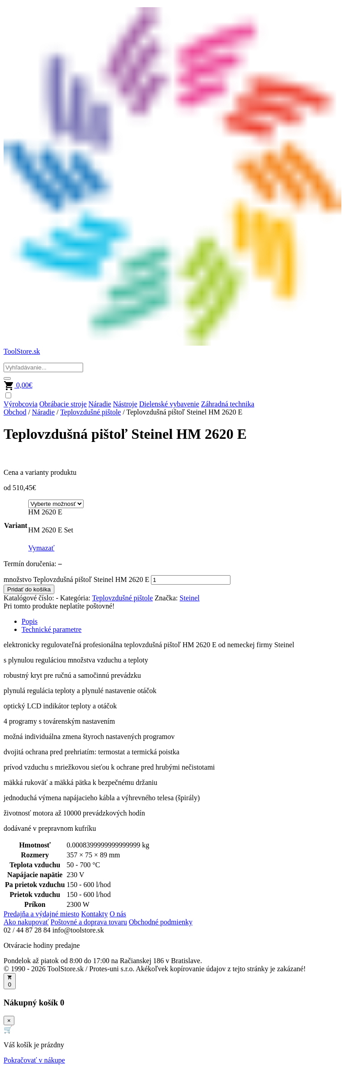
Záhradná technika (227, 404)
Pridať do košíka (29, 589)
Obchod (15, 412)
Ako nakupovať (26, 922)
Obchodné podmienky (161, 922)
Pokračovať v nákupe (34, 1060)
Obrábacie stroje (63, 404)
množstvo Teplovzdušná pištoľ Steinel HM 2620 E (76, 579)
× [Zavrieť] (9, 1020)
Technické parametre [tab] (51, 629)
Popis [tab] (30, 621)
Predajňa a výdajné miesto (41, 914)
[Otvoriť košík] (10, 981)
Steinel (189, 598)
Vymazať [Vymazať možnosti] (41, 548)
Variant (15, 525)
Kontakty (94, 914)
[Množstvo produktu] (190, 580)
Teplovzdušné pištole (90, 412)
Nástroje (125, 404)
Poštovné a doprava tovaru (89, 922)
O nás (118, 914)
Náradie (99, 404)
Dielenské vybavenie (169, 404)
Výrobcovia (21, 404)
